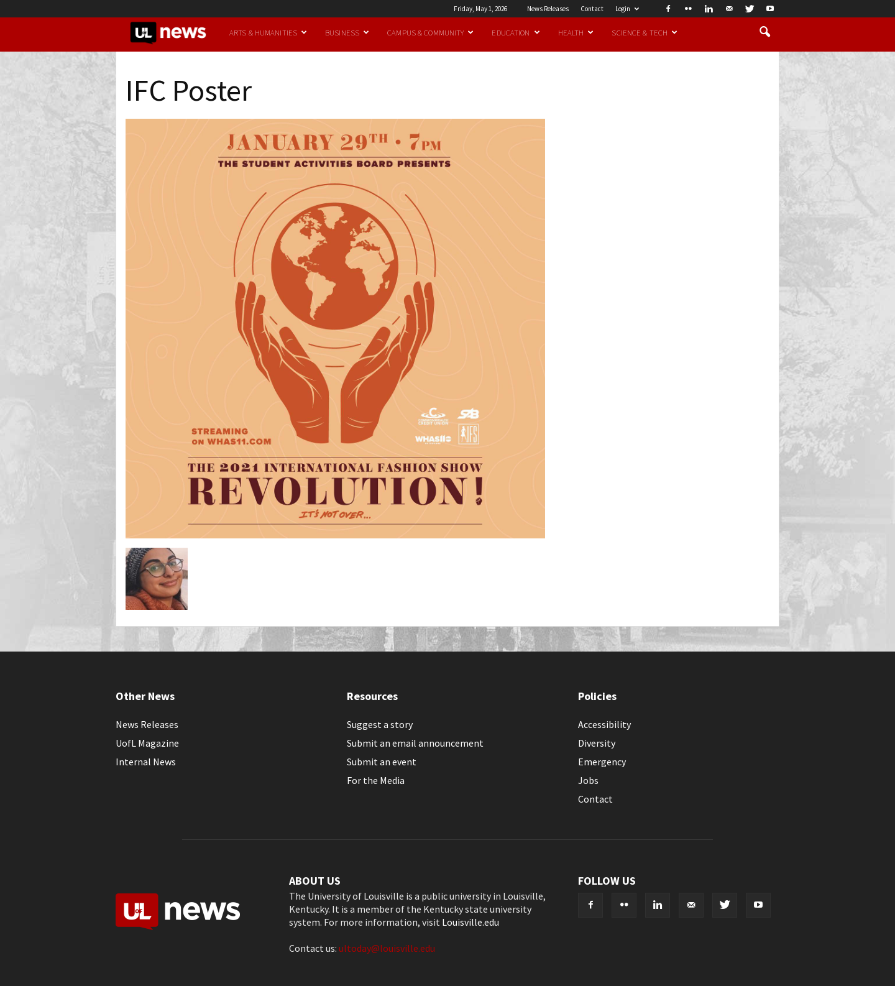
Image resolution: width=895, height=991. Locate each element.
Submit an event (381, 761)
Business (347, 32)
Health (576, 32)
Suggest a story (380, 724)
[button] (764, 32)
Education (515, 32)
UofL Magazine (147, 743)
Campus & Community (430, 32)
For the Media (376, 780)
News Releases (548, 8)
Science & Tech (644, 32)
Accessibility (604, 724)
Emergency (602, 761)
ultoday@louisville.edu (387, 948)
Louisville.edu (470, 922)
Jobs (588, 780)
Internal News (146, 761)
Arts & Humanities (268, 32)
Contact (592, 8)
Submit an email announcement (415, 743)
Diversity (596, 743)
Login (627, 8)
